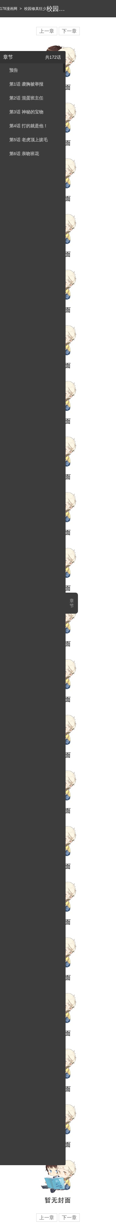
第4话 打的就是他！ (28, 125)
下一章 (69, 31)
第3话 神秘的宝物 (26, 111)
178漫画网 (8, 8)
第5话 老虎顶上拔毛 (28, 139)
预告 (13, 70)
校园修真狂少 (35, 8)
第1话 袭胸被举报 (26, 84)
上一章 (46, 31)
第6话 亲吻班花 (24, 153)
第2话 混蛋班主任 (26, 98)
